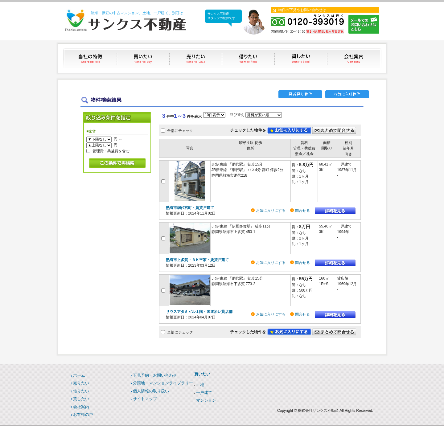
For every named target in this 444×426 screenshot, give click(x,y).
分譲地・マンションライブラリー (163, 383)
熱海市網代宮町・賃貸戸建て (190, 208)
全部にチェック (180, 131)
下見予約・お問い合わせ (155, 375)
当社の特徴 (91, 58)
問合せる (302, 210)
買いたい (143, 58)
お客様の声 (83, 414)
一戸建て (204, 392)
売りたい (196, 58)
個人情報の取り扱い (151, 391)
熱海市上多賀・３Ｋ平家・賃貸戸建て (197, 260)
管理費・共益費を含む (111, 151)
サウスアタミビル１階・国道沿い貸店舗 (199, 311)
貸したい (302, 58)
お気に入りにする (271, 210)
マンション (206, 400)
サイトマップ (145, 398)
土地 (200, 384)
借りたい (249, 58)
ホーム (79, 375)
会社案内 (354, 58)
